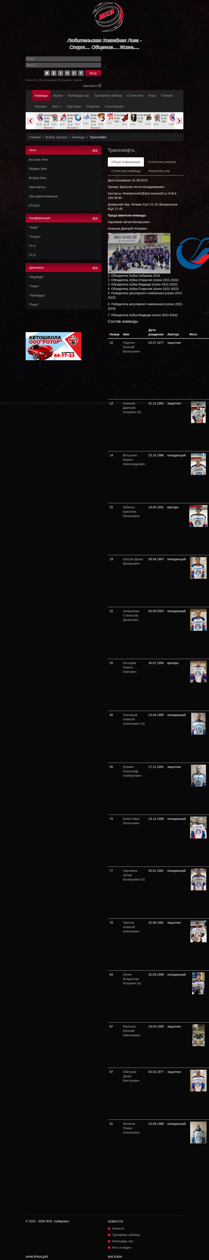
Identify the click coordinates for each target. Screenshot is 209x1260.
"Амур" (34, 227)
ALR (62, 124)
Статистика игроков (162, 162)
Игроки (58, 95)
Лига (56, 106)
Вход (93, 73)
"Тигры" (34, 286)
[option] (46, 122)
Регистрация (47, 80)
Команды (41, 95)
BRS (101, 124)
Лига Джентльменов (43, 196)
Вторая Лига (37, 178)
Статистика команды (126, 171)
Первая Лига (38, 168)
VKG (132, 124)
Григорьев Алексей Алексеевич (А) (134, 719)
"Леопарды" (37, 295)
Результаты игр (159, 171)
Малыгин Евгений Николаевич (131, 1031)
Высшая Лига (38, 159)
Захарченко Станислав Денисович (131, 615)
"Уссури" (35, 236)
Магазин (41, 106)
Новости (31, 80)
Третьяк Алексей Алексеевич (131, 927)
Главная (35, 137)
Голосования (114, 106)
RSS (54, 124)
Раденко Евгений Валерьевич (131, 347)
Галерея (167, 95)
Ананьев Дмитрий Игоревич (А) (132, 408)
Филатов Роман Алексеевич (131, 1128)
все (95, 150)
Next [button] (179, 121)
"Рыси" (34, 304)
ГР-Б (32, 255)
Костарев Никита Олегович (129, 667)
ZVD (109, 123)
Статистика (135, 95)
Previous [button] (30, 121)
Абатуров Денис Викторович (131, 1076)
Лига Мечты (37, 187)
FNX (124, 124)
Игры (152, 95)
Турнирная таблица (108, 95)
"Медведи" (36, 277)
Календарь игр (78, 95)
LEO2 (148, 124)
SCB (39, 124)
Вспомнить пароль (70, 80)
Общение (93, 106)
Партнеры (74, 106)
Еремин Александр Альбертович (132, 771)
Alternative (92, 86)
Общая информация (125, 162)
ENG (86, 123)
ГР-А (32, 246)
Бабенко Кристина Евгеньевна (131, 511)
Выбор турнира (56, 137)
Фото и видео (121, 1247)
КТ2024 (34, 205)
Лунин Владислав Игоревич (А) (132, 979)
